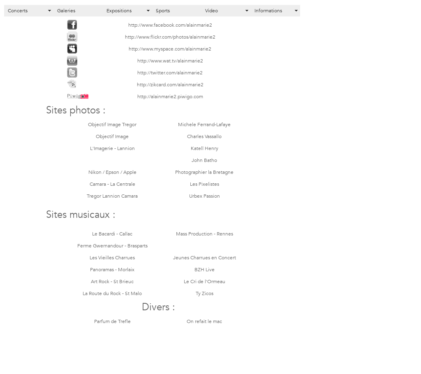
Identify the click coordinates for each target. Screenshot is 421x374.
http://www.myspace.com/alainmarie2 (170, 49)
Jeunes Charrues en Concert (204, 258)
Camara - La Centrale (112, 184)
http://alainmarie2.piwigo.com (170, 97)
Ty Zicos (204, 294)
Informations (268, 10)
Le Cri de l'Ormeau (204, 282)
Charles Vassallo (204, 137)
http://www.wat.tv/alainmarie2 (170, 61)
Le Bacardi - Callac (112, 234)
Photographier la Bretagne (204, 172)
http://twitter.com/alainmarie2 (170, 73)
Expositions (119, 10)
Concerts (18, 10)
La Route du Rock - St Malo (112, 294)
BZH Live (204, 270)
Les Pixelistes (204, 184)
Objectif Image (112, 137)
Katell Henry (204, 148)
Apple (129, 172)
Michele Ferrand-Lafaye (204, 125)
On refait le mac (204, 322)
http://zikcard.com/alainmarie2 (170, 85)
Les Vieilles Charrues (112, 258)
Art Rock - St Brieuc (112, 282)
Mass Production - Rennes (204, 234)
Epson (112, 172)
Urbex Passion (204, 196)
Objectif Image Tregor (112, 125)
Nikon (95, 172)
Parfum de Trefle (112, 322)
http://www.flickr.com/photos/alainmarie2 (170, 37)
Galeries (66, 10)
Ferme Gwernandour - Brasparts (112, 246)
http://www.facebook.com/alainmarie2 (170, 25)
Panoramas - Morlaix (112, 270)
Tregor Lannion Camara (112, 196)
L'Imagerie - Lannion (112, 148)
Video (211, 10)
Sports (163, 10)
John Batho (204, 160)
